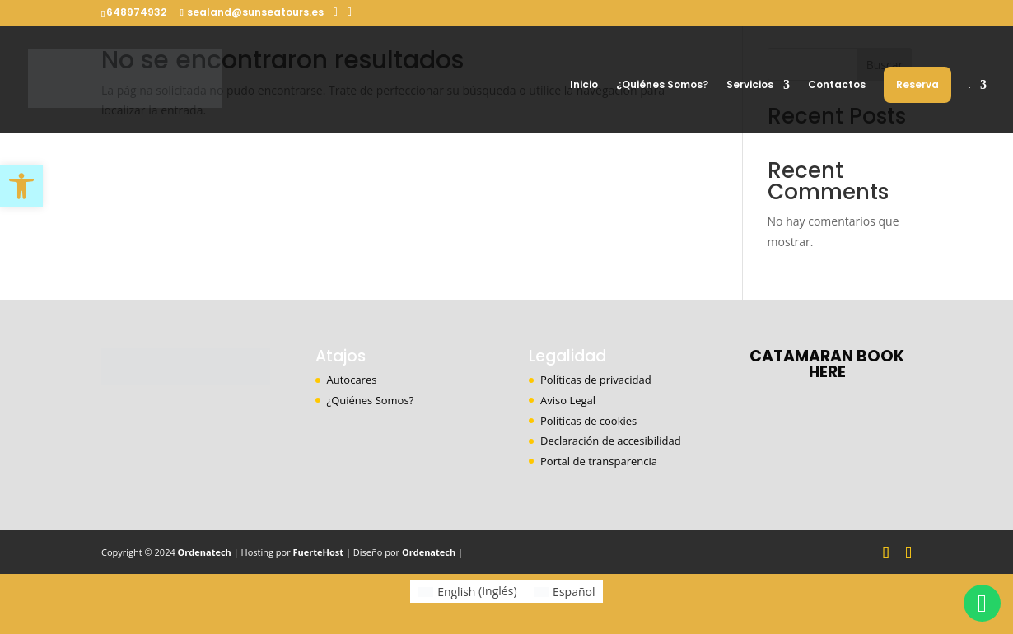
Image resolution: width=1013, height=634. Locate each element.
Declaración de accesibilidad (610, 440)
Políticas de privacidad (595, 379)
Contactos (837, 85)
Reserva (917, 84)
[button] (21, 186)
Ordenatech (204, 552)
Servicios (749, 85)
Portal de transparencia (598, 461)
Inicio (584, 85)
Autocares (352, 379)
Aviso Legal (567, 400)
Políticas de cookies (588, 420)
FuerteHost (318, 552)
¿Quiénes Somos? (662, 85)
